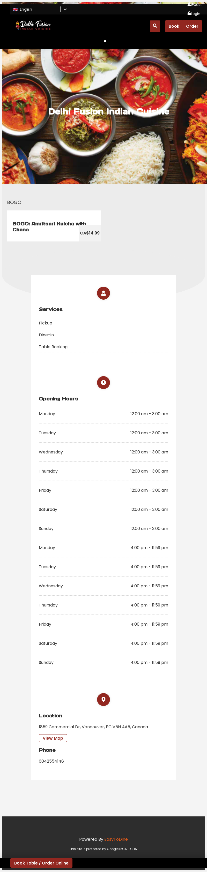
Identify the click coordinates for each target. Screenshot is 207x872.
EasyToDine (116, 839)
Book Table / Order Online (41, 863)
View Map (53, 738)
